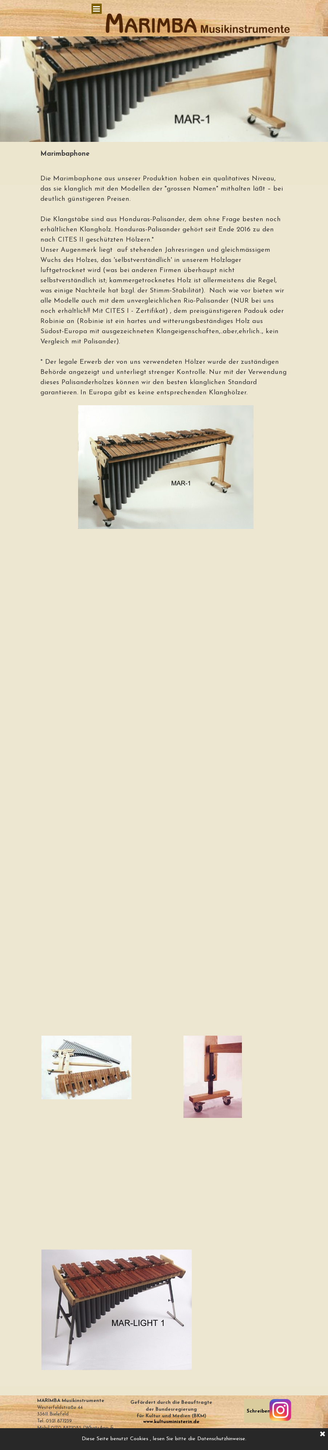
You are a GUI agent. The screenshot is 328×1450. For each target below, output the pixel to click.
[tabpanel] (164, 154)
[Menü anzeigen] (97, 9)
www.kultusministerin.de (171, 1421)
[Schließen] (322, 1434)
